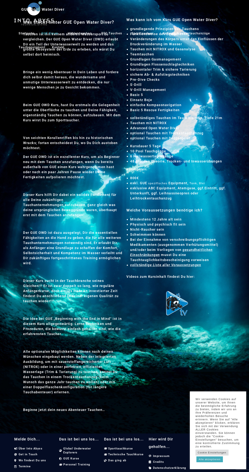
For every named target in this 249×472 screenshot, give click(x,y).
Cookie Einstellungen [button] (212, 452)
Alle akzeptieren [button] (210, 459)
